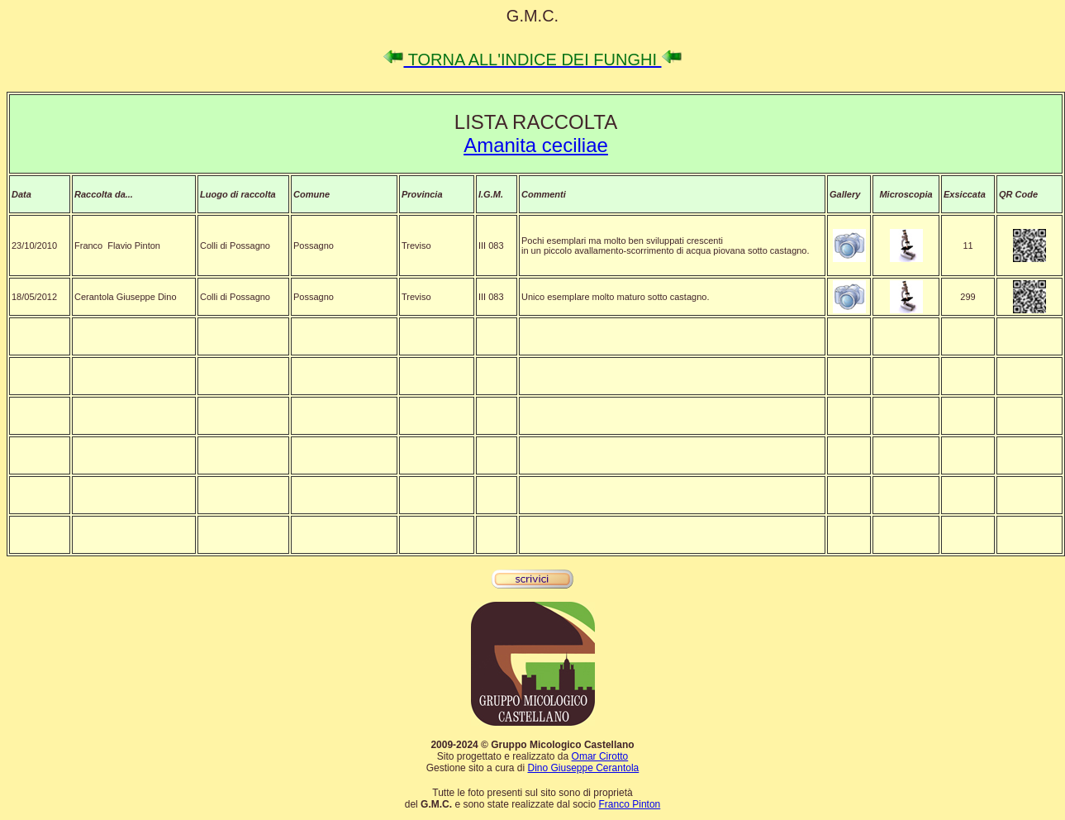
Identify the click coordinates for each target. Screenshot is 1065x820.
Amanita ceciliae (536, 145)
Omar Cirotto (600, 756)
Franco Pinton (630, 804)
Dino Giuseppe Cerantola (583, 768)
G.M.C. (532, 16)
